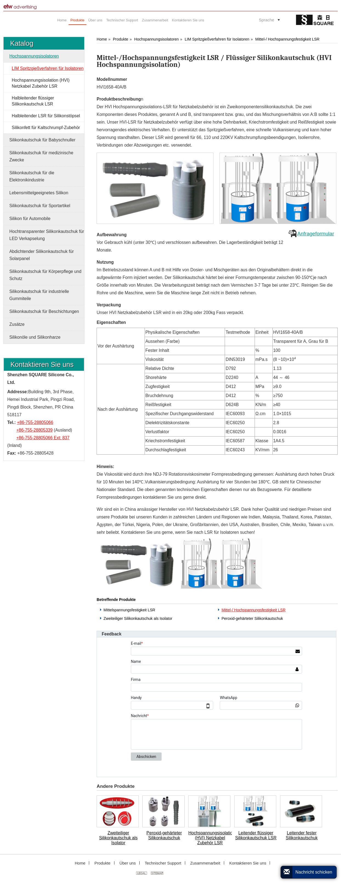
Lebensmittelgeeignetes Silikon (38, 192)
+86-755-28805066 (35, 422)
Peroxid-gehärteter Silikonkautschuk (252, 618)
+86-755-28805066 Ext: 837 (42, 437)
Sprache (266, 20)
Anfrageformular (315, 233)
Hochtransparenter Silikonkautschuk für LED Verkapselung (46, 235)
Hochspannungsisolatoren (156, 39)
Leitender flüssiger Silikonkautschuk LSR (256, 835)
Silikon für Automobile (29, 218)
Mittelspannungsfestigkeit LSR (129, 610)
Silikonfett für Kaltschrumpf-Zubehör (46, 127)
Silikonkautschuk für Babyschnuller (42, 140)
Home (102, 39)
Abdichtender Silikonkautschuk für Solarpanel (41, 255)
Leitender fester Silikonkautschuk (302, 835)
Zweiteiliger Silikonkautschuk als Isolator (137, 618)
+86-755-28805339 (34, 430)
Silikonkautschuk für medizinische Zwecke (41, 156)
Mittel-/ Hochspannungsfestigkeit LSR (287, 39)
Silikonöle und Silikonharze (34, 337)
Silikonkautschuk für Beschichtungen (44, 311)
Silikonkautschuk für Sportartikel (39, 205)
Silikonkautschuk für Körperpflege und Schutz (45, 275)
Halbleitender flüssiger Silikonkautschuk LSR (33, 101)
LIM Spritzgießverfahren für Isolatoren (217, 39)
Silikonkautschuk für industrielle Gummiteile (39, 295)
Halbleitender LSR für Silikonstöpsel (46, 115)
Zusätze (16, 324)
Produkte (120, 39)
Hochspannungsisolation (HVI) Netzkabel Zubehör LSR (210, 838)
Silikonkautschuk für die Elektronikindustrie (31, 176)
